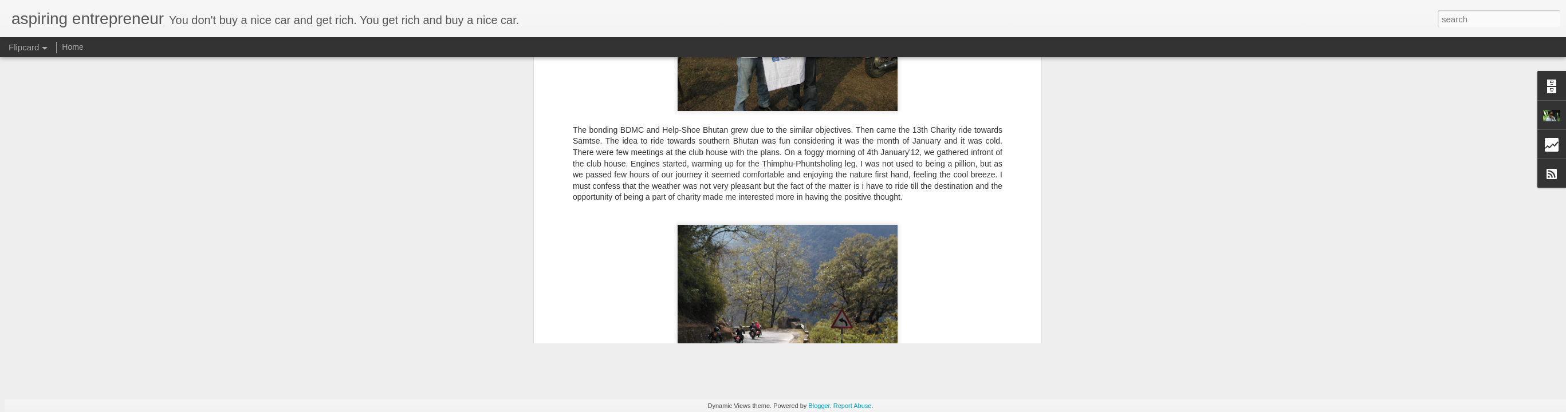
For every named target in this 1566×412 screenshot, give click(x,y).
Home (72, 47)
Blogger (818, 405)
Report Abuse (852, 405)
